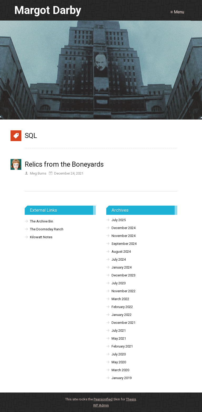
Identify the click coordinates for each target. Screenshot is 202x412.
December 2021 (123, 323)
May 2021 (119, 338)
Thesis (131, 399)
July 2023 (119, 283)
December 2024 (123, 228)
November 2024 (123, 236)
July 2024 (119, 259)
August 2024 (121, 252)
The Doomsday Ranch (46, 229)
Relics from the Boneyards (64, 164)
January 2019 (122, 378)
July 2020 (119, 354)
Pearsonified (103, 399)
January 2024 (122, 267)
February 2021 (122, 346)
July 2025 (119, 220)
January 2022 (122, 315)
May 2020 (119, 362)
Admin (101, 405)
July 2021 (119, 330)
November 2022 (123, 291)
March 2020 (120, 370)
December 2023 (123, 275)
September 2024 (124, 244)
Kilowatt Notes (41, 237)
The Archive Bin (41, 221)
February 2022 (122, 307)
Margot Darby (47, 10)
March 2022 (120, 299)
